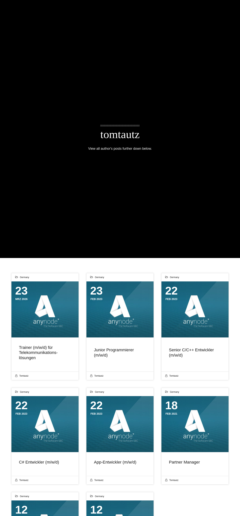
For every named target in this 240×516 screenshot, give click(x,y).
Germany (24, 277)
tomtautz (23, 376)
